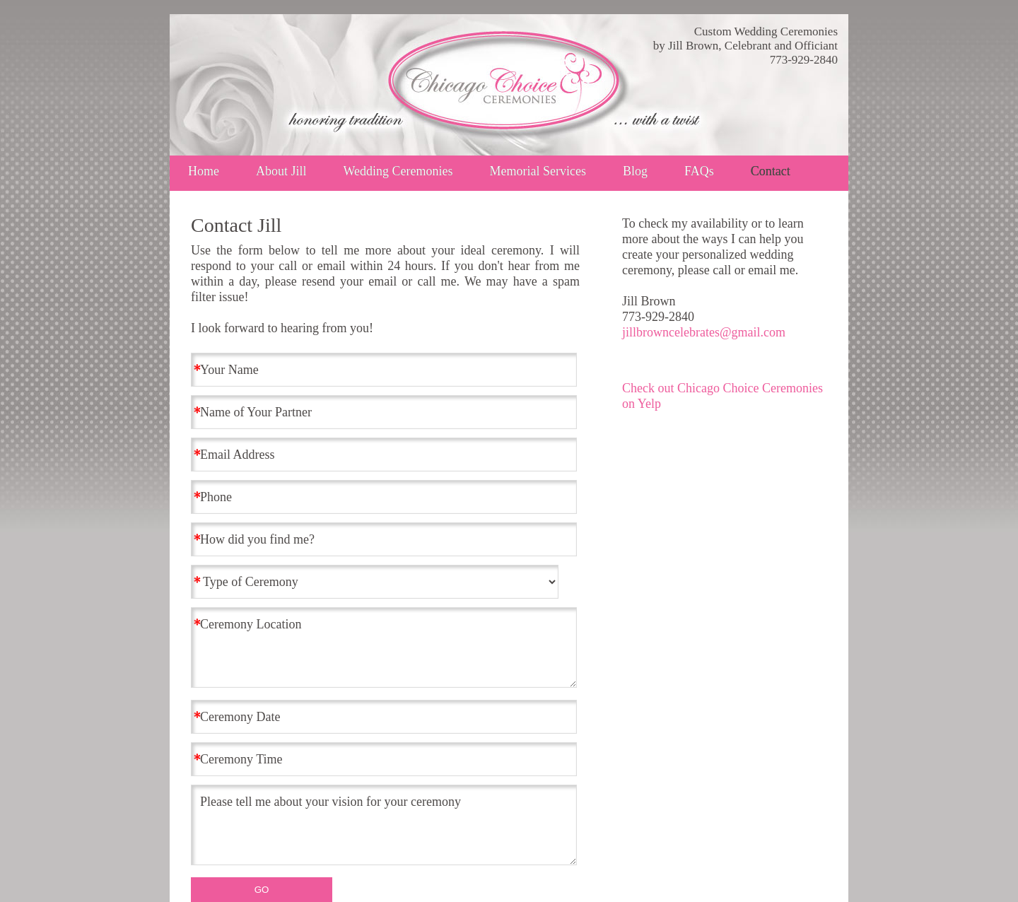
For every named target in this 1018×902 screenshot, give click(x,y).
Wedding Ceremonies (398, 171)
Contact (770, 171)
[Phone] (384, 497)
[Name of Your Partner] (384, 412)
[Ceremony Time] (384, 759)
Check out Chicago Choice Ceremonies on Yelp (722, 396)
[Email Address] (384, 455)
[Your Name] (384, 370)
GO (262, 889)
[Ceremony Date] (384, 717)
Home (203, 171)
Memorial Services (538, 171)
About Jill (281, 171)
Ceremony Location (384, 647)
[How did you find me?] (384, 539)
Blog (635, 171)
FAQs (699, 171)
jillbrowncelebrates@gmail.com (703, 332)
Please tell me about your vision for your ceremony (384, 825)
